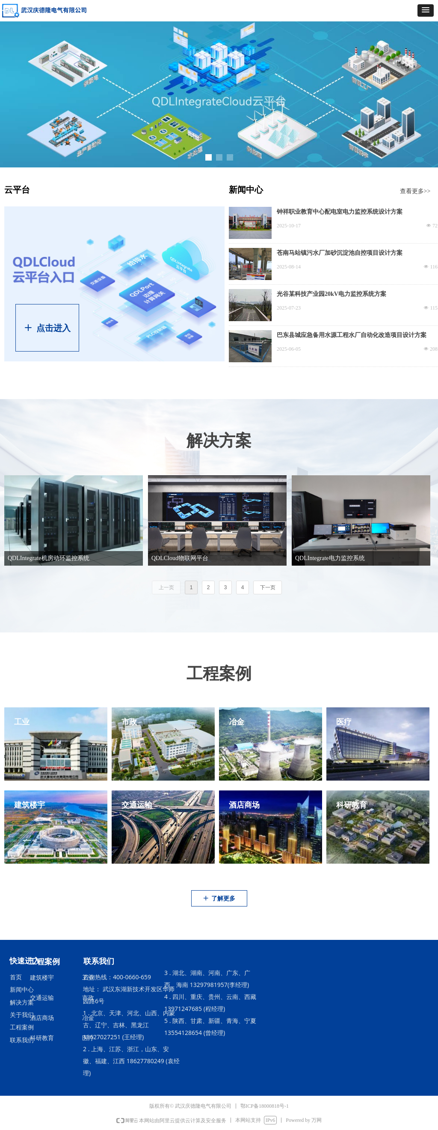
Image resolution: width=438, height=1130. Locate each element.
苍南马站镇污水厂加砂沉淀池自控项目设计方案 (339, 253)
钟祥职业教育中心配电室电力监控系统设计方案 (339, 212)
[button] (425, 10)
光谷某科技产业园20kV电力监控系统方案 (331, 294)
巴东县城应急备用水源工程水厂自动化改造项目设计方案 (351, 335)
